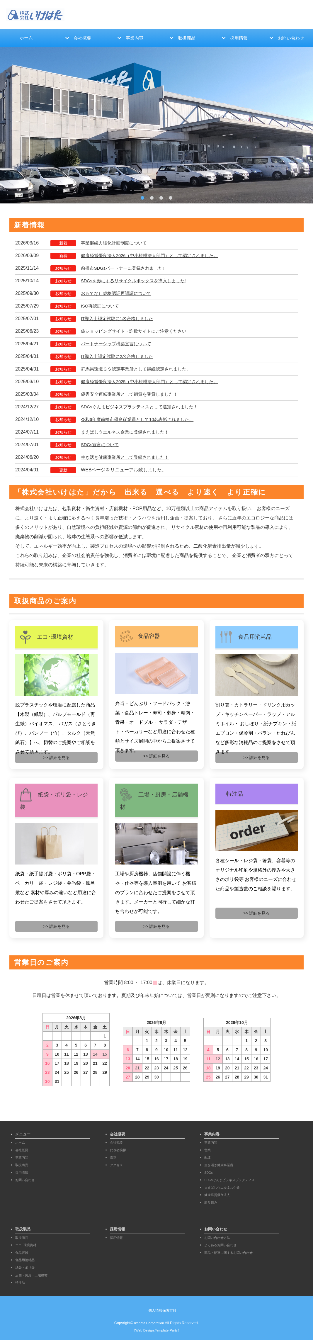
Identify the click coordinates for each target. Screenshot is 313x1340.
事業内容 (134, 38)
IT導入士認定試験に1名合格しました (119, 319)
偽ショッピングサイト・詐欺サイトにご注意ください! (138, 332)
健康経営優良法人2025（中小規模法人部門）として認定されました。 (154, 382)
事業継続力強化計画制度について (116, 243)
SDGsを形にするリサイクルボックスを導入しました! (137, 281)
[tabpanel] (156, 126)
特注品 (21, 1282)
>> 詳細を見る (56, 758)
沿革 (114, 1157)
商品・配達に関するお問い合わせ (232, 1252)
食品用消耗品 (26, 1260)
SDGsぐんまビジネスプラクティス (234, 1180)
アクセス (117, 1165)
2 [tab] (152, 199)
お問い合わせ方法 (219, 1237)
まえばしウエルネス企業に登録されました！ (128, 432)
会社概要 (82, 38)
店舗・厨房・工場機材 (34, 1275)
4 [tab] (170, 199)
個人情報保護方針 (162, 1310)
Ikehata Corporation (148, 1323)
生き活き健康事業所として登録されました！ (128, 458)
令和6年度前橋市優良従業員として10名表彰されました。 (141, 420)
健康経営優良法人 (219, 1195)
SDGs (209, 1172)
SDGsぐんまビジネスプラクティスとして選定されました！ (143, 407)
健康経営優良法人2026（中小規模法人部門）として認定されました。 (154, 256)
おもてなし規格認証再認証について (118, 294)
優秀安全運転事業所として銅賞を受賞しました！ (132, 395)
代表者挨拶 (119, 1150)
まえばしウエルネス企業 (225, 1187)
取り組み (212, 1202)
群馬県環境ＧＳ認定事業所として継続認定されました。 (139, 369)
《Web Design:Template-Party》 (156, 1330)
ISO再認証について (101, 306)
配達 (208, 1157)
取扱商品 (187, 38)
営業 (208, 1150)
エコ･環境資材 (27, 1245)
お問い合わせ (291, 38)
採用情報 (239, 38)
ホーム (26, 38)
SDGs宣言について (101, 445)
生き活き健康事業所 (221, 1165)
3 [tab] (161, 199)
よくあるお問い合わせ (223, 1245)
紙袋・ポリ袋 (26, 1267)
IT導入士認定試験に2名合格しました (119, 357)
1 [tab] (142, 199)
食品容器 (22, 1252)
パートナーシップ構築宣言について (118, 344)
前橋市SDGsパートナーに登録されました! (125, 268)
